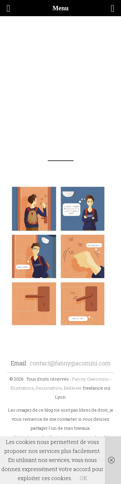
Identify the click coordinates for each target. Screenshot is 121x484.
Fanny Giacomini (90, 379)
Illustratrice (22, 388)
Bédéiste (73, 388)
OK (83, 478)
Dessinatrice (49, 388)
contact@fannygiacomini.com (70, 363)
